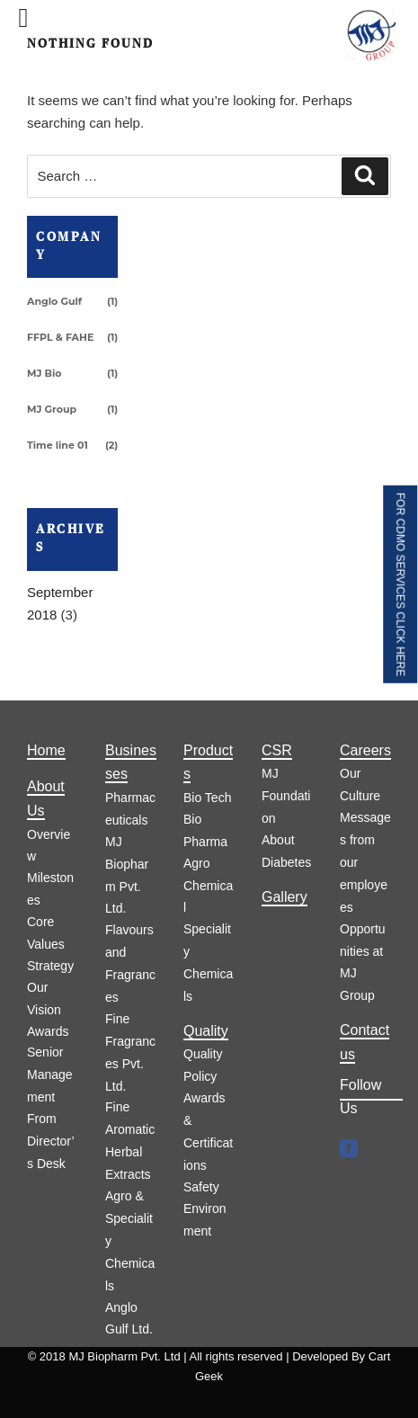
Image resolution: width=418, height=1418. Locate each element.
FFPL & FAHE (60, 337)
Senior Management (50, 1074)
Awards (47, 1031)
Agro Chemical (208, 885)
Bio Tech (207, 797)
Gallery (284, 897)
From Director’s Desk (51, 1141)
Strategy (50, 966)
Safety (201, 1187)
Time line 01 (57, 445)
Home (46, 750)
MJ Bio (44, 373)
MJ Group (51, 409)
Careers (365, 750)
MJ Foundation (286, 795)
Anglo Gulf (54, 301)
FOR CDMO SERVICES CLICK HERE (400, 584)
